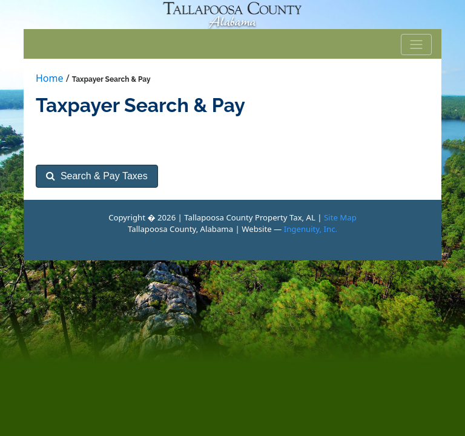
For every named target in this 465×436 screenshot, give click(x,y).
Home (50, 78)
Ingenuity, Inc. (310, 228)
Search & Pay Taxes (97, 176)
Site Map (340, 217)
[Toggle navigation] (416, 45)
